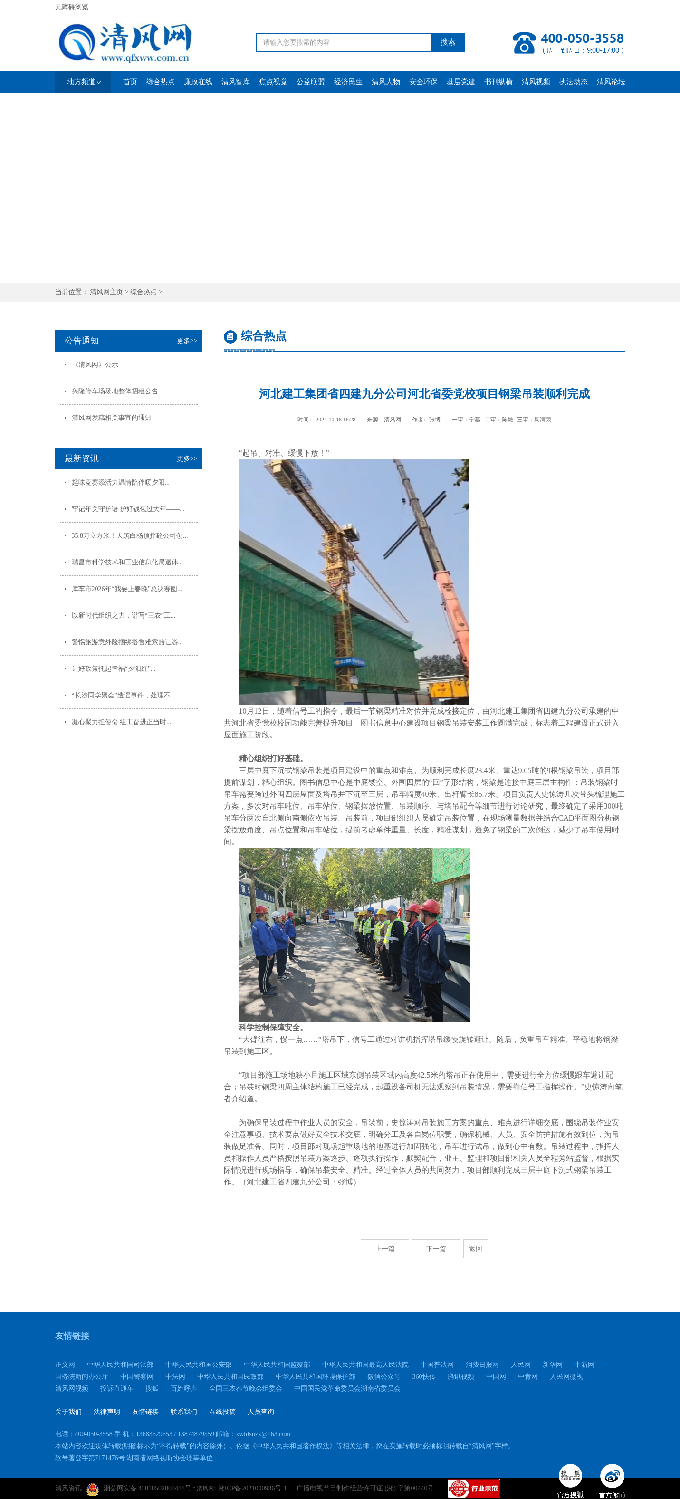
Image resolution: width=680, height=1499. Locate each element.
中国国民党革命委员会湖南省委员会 (347, 1388)
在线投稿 (222, 1411)
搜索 (448, 42)
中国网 (496, 1376)
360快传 (424, 1376)
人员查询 (261, 1411)
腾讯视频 (461, 1376)
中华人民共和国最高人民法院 (365, 1364)
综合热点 (143, 292)
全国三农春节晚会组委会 (245, 1388)
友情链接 (145, 1411)
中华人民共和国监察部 (277, 1364)
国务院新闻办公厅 (81, 1376)
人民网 (521, 1364)
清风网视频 (71, 1388)
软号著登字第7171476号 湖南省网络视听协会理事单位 (134, 1457)
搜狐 (152, 1388)
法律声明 (107, 1411)
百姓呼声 (184, 1388)
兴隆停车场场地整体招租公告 (115, 391)
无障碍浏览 (71, 6)
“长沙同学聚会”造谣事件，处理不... (124, 695)
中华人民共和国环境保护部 (315, 1376)
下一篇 (436, 1248)
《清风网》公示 (95, 364)
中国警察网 (136, 1376)
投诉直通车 (117, 1388)
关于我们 (68, 1411)
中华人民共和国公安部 (198, 1364)
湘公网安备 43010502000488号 (139, 1489)
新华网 (553, 1364)
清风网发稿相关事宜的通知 (112, 417)
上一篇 (385, 1248)
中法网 (175, 1376)
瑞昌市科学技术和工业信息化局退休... (127, 562)
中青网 (528, 1376)
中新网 (584, 1364)
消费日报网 (482, 1364)
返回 (475, 1248)
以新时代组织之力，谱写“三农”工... (124, 615)
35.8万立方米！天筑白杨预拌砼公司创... (130, 535)
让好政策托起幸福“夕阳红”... (114, 668)
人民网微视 (566, 1376)
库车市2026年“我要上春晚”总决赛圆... (127, 588)
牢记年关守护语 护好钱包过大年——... (128, 509)
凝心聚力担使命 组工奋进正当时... (122, 722)
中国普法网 (437, 1364)
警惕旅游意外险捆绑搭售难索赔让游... (127, 642)
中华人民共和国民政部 (230, 1376)
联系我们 (184, 1411)
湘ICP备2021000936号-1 (252, 1488)
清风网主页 (106, 292)
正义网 (65, 1364)
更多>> (187, 340)
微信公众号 (384, 1376)
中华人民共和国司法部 (120, 1364)
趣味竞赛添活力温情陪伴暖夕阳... (121, 482)
